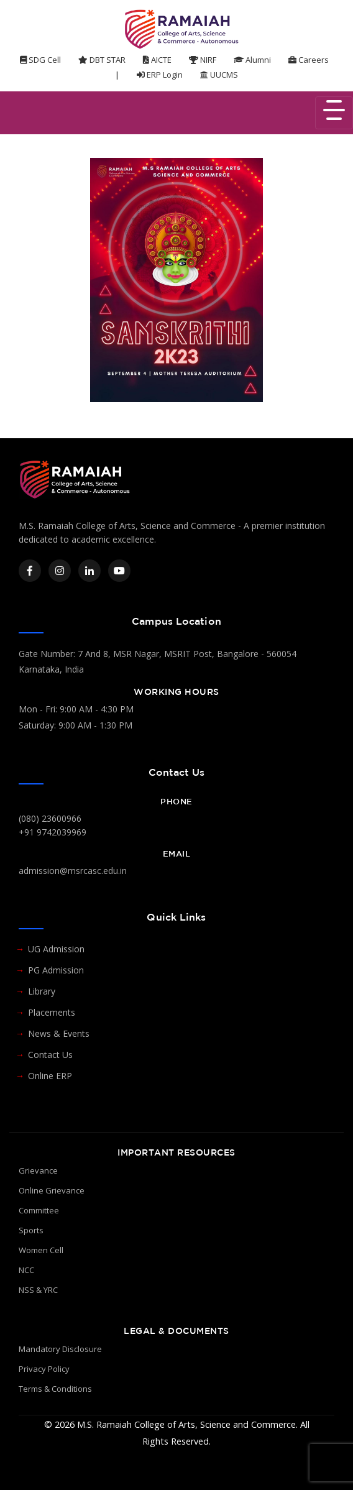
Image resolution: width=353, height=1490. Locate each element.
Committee (39, 1210)
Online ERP (50, 1076)
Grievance (38, 1170)
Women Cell (41, 1250)
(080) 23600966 (50, 818)
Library (41, 991)
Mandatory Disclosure (60, 1348)
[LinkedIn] (89, 570)
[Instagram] (59, 570)
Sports (31, 1230)
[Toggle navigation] (334, 112)
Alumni (252, 59)
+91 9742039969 (52, 832)
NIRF (202, 59)
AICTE (157, 59)
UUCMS (219, 74)
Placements (51, 1012)
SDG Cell (40, 59)
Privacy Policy (44, 1368)
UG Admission (56, 949)
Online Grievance (52, 1190)
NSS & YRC (38, 1289)
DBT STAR (102, 59)
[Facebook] (30, 570)
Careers (308, 59)
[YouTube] (119, 570)
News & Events (58, 1033)
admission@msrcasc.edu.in (73, 870)
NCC (26, 1270)
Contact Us (50, 1054)
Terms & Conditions (55, 1388)
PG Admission (56, 970)
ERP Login (160, 74)
